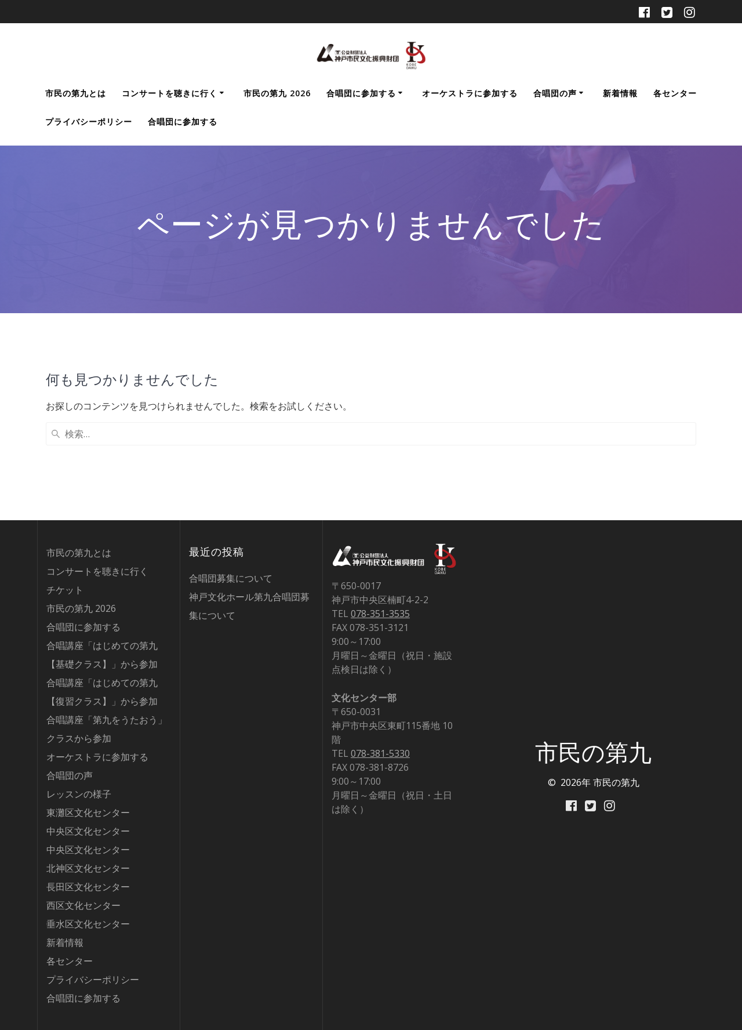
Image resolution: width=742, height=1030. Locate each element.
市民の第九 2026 (277, 93)
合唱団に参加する (361, 93)
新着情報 (620, 93)
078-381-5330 (380, 753)
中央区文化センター (88, 831)
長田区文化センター (88, 886)
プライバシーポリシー (88, 121)
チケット (64, 589)
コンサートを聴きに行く (169, 93)
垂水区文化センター (88, 923)
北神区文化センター (88, 868)
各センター (675, 93)
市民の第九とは (75, 93)
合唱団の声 (555, 93)
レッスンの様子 (78, 794)
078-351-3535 (380, 613)
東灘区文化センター (88, 812)
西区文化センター (83, 905)
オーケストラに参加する (470, 93)
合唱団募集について (230, 578)
